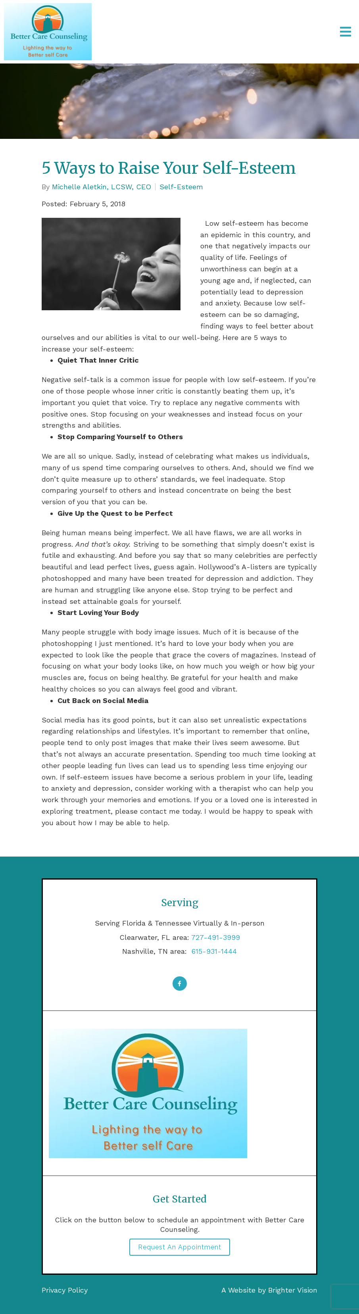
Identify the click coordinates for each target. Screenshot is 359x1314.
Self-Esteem (181, 186)
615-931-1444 (213, 951)
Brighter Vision (292, 1290)
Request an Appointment (179, 1247)
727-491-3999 (215, 937)
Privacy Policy (65, 1290)
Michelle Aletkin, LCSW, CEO (101, 186)
